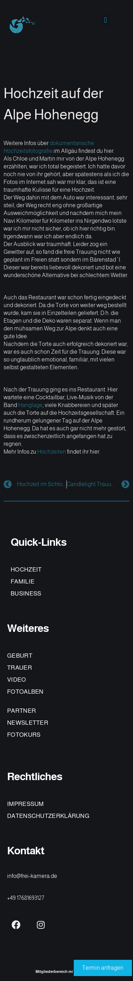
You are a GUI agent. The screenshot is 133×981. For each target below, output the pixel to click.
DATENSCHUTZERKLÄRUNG (48, 816)
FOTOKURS (23, 734)
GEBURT (19, 655)
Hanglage (30, 405)
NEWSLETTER (27, 722)
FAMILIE (22, 581)
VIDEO (16, 679)
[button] (105, 20)
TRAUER (19, 667)
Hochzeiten (51, 452)
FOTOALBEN (25, 691)
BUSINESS (26, 593)
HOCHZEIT (26, 569)
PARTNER (21, 710)
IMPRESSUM (25, 804)
